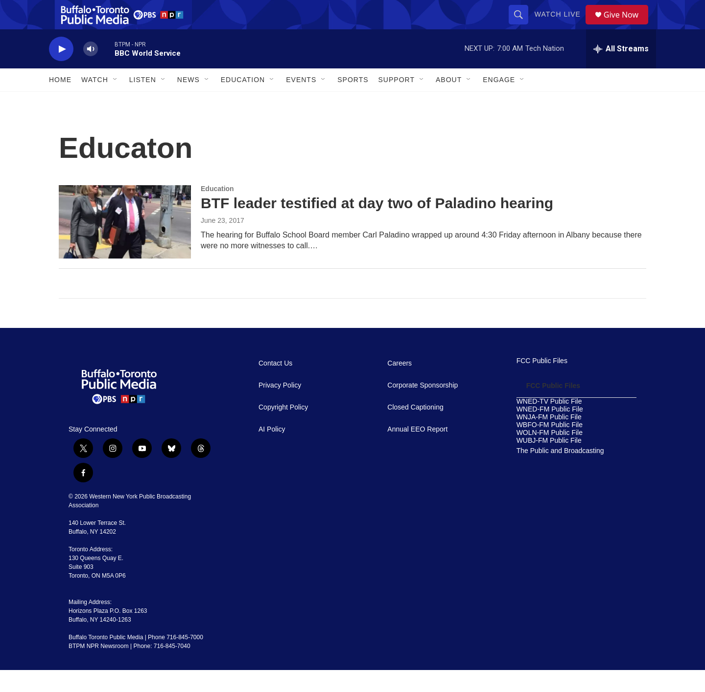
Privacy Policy (279, 407)
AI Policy (271, 451)
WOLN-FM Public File (550, 454)
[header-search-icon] (522, 25)
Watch (94, 102)
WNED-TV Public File (549, 423)
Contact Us (275, 385)
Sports (352, 102)
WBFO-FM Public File (550, 447)
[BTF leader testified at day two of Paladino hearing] (125, 244)
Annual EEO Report (417, 451)
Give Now (626, 26)
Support (396, 102)
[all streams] (621, 70)
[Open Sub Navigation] (115, 102)
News (188, 102)
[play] (61, 71)
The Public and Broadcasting (560, 472)
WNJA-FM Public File (549, 439)
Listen (142, 102)
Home (60, 102)
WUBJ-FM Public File (549, 462)
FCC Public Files (542, 383)
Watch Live (561, 25)
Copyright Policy (283, 429)
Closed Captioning (415, 429)
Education (217, 211)
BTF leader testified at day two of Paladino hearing (377, 225)
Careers (399, 385)
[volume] (90, 71)
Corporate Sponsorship (422, 407)
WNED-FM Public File (550, 431)
